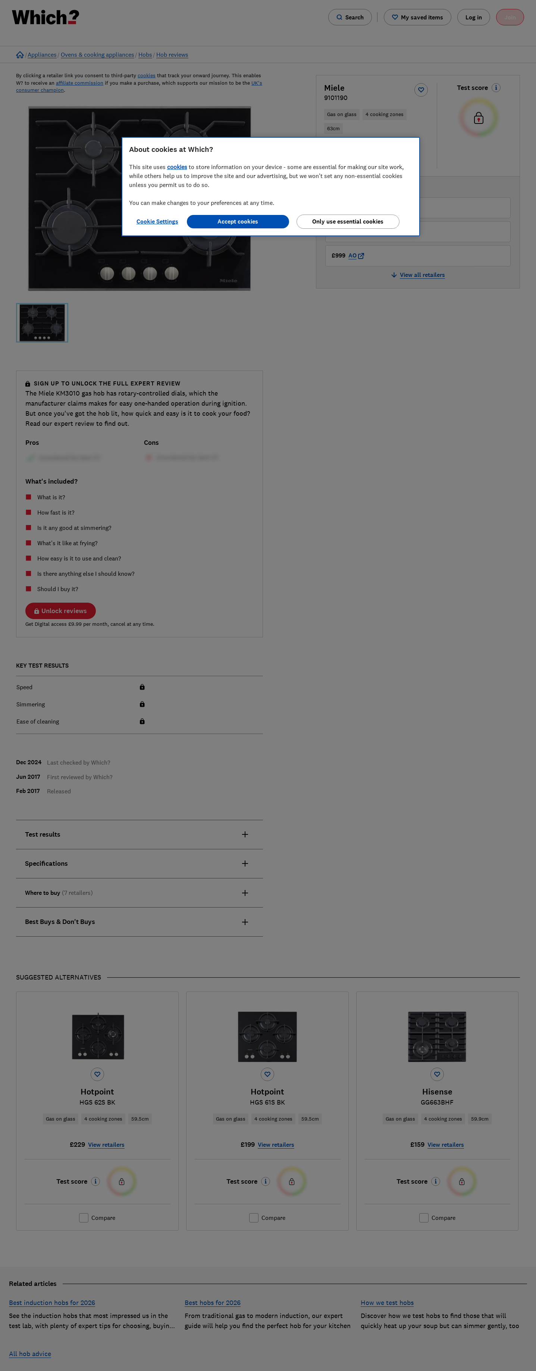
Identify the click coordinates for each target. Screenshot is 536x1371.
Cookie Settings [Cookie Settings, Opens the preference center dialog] (157, 221)
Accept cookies (237, 221)
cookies (177, 167)
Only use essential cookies (347, 221)
